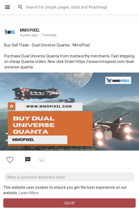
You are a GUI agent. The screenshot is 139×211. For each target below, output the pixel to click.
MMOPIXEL (30, 30)
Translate (49, 35)
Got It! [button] (69, 203)
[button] (75, 7)
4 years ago (29, 35)
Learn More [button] (29, 193)
